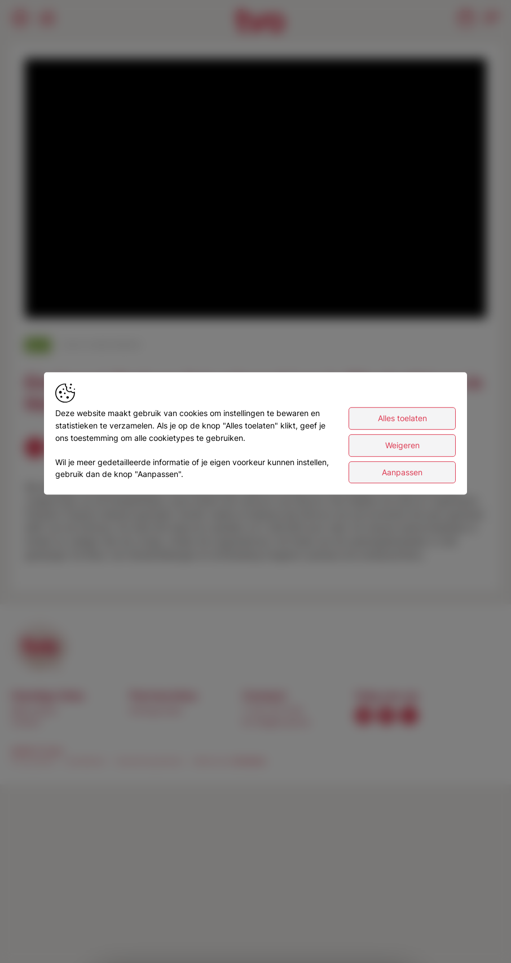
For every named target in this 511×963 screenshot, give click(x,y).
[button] (258, 191)
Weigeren (402, 445)
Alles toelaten (402, 418)
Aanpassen (402, 472)
